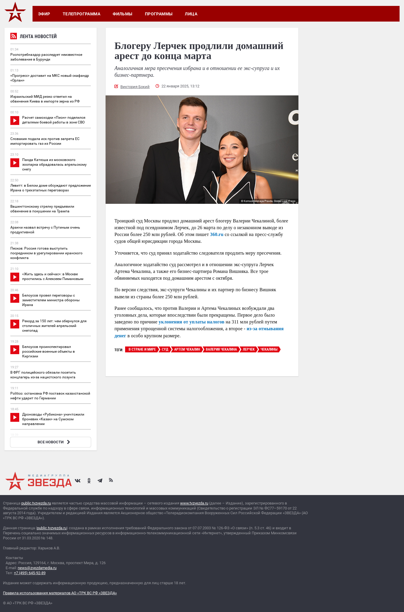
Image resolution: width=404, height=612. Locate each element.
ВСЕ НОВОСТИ (55, 442)
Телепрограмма (81, 14)
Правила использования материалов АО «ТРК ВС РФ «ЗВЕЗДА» (60, 593)
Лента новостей (33, 37)
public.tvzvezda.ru (36, 503)
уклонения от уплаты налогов (191, 321)
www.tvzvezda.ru (194, 503)
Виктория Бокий (135, 86)
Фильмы (122, 14)
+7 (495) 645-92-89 (30, 573)
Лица (191, 14)
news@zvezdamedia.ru (37, 568)
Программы (159, 14)
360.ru (216, 234)
